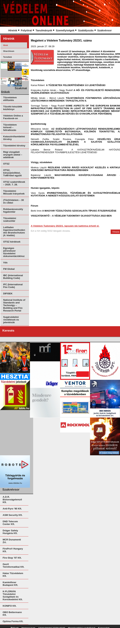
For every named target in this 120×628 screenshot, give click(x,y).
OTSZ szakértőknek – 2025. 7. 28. (14, 183)
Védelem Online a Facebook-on (13, 117)
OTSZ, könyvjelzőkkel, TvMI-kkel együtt (12, 173)
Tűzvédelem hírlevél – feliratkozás (10, 127)
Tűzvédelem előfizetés (10, 98)
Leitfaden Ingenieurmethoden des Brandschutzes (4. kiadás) (14, 231)
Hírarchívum (8, 51)
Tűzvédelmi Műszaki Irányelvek (14, 192)
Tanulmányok (44, 30)
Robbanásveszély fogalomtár (13, 210)
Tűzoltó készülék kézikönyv (12, 108)
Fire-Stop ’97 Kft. (12, 557)
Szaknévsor (104, 30)
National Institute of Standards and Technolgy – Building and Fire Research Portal (14, 305)
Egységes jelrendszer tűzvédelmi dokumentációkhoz (14, 252)
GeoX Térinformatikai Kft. (13, 565)
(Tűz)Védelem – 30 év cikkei (13, 201)
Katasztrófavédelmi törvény (14, 137)
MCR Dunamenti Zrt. (12, 541)
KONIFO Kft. (9, 605)
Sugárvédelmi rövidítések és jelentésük (11, 320)
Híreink (12, 30)
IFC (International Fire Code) (13, 285)
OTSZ (6, 163)
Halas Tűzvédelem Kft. (13, 574)
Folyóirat (26, 30)
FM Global (9, 269)
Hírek (5, 45)
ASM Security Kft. (13, 515)
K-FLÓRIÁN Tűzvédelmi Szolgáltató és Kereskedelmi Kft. (13, 595)
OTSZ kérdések (11, 241)
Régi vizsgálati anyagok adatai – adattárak (12, 155)
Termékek (7, 57)
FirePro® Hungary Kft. (13, 550)
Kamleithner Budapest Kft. (10, 583)
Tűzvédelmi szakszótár (9, 219)
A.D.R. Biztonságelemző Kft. (12, 500)
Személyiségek (65, 30)
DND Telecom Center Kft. (10, 522)
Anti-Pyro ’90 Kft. (12, 508)
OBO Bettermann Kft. (12, 613)
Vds (5, 262)
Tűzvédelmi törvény (14, 145)
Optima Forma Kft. (13, 621)
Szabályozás (85, 30)
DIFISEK (8, 293)
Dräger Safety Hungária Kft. (10, 532)
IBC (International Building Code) (13, 276)
